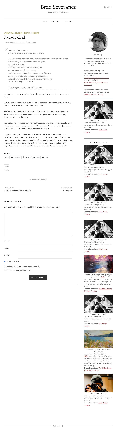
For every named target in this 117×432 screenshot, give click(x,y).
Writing (35, 33)
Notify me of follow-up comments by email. (23, 267)
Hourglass (67, 191)
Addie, (103, 277)
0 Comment (31, 42)
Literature (9, 33)
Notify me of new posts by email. (18, 270)
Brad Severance (58, 7)
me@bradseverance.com (93, 94)
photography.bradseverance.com (96, 78)
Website (7, 255)
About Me (66, 21)
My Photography (51, 21)
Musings (18, 33)
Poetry (27, 33)
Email (7, 248)
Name (7, 241)
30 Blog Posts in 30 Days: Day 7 (17, 191)
